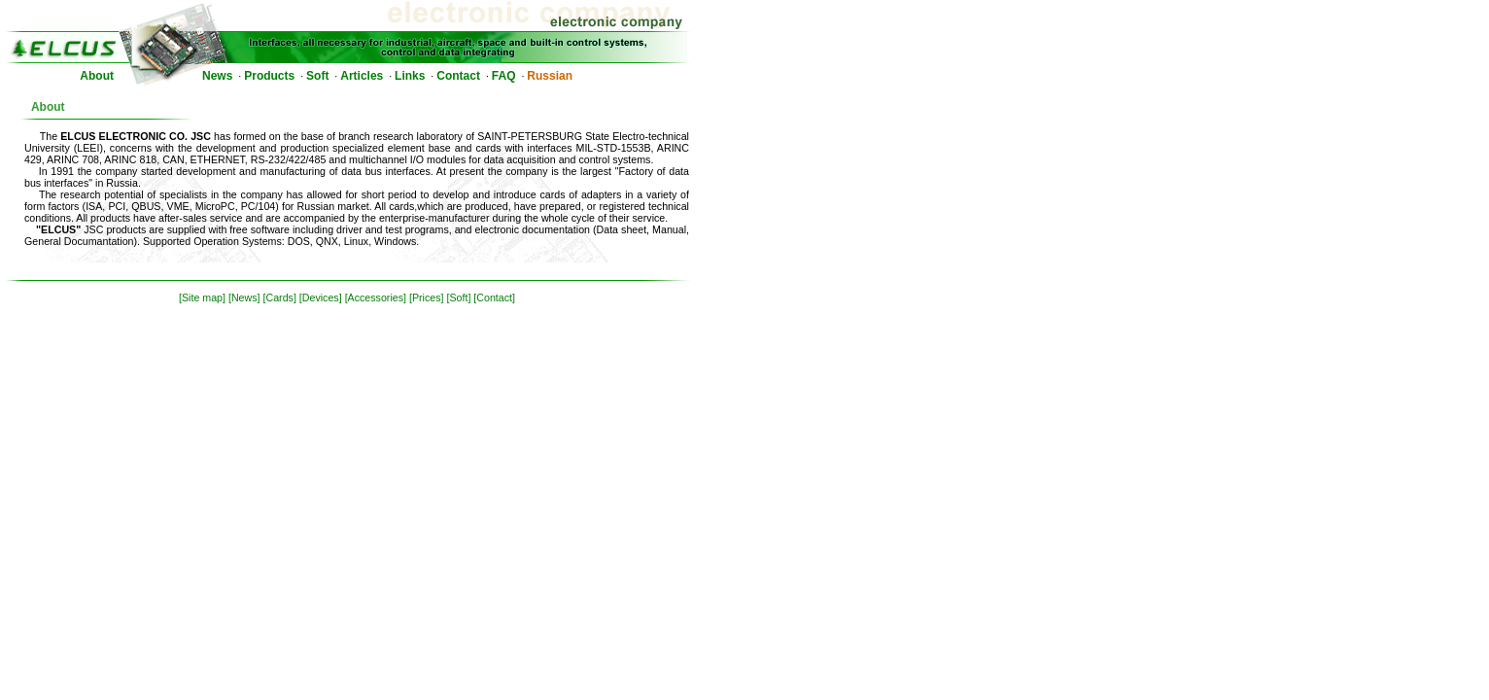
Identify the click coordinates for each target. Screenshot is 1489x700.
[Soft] (458, 297)
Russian (549, 76)
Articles (361, 76)
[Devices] (320, 297)
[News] (244, 297)
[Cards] (279, 297)
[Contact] (494, 297)
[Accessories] (375, 297)
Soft (317, 76)
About (97, 76)
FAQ (504, 76)
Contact (458, 76)
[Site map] (202, 297)
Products (269, 76)
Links (410, 76)
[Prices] (426, 297)
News (217, 76)
